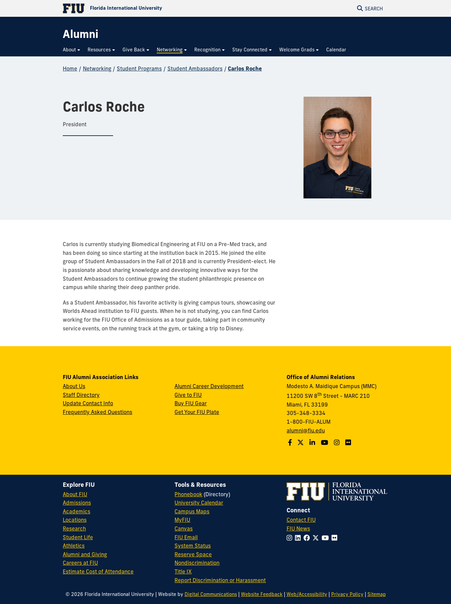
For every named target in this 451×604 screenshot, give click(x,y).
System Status (192, 545)
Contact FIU (301, 519)
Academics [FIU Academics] (76, 511)
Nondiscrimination (196, 562)
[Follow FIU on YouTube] (326, 538)
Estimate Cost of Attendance (98, 571)
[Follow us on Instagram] (338, 442)
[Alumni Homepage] (80, 34)
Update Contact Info (88, 403)
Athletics (74, 545)
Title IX (183, 571)
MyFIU (182, 519)
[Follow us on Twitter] (301, 442)
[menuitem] (71, 49)
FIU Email (186, 537)
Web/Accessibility (307, 594)
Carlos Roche (245, 68)
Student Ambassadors (194, 68)
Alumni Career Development (209, 386)
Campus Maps (191, 511)
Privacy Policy (347, 594)
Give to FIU (188, 394)
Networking (97, 68)
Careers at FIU (80, 562)
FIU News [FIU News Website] (298, 528)
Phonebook (188, 494)
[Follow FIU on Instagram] (291, 538)
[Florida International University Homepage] (144, 8)
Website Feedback (262, 594)
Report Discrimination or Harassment (220, 580)
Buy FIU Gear (190, 403)
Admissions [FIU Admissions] (77, 502)
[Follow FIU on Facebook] (307, 538)
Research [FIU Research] (74, 528)
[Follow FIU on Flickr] (336, 538)
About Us (74, 386)
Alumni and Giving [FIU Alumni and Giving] (85, 554)
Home (70, 68)
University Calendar (198, 502)
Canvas (183, 528)
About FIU (75, 494)
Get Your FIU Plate (196, 412)
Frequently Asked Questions (97, 412)
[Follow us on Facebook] (291, 442)
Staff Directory (81, 394)
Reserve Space (193, 554)
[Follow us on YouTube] (325, 442)
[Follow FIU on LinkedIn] (299, 538)
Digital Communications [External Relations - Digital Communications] (211, 594)
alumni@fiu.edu (306, 430)
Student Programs (139, 68)
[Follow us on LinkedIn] (313, 442)
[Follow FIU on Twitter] (316, 538)
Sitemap (376, 594)
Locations (75, 519)
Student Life (78, 537)
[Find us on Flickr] (349, 442)
